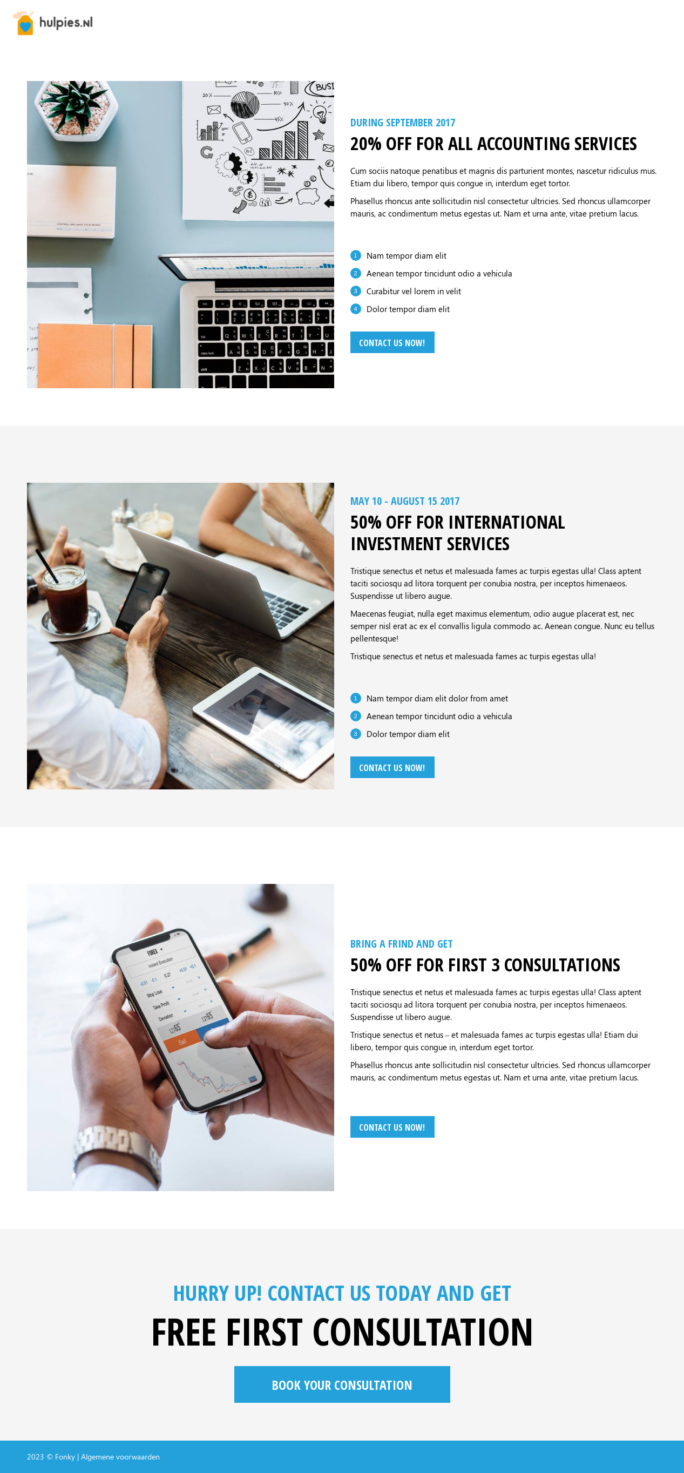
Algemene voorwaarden (120, 1456)
